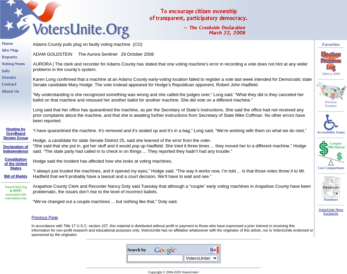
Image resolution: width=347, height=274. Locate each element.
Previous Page (45, 217)
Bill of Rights (15, 176)
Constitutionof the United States (15, 163)
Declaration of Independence (15, 149)
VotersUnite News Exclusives (331, 211)
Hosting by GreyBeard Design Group (15, 133)
